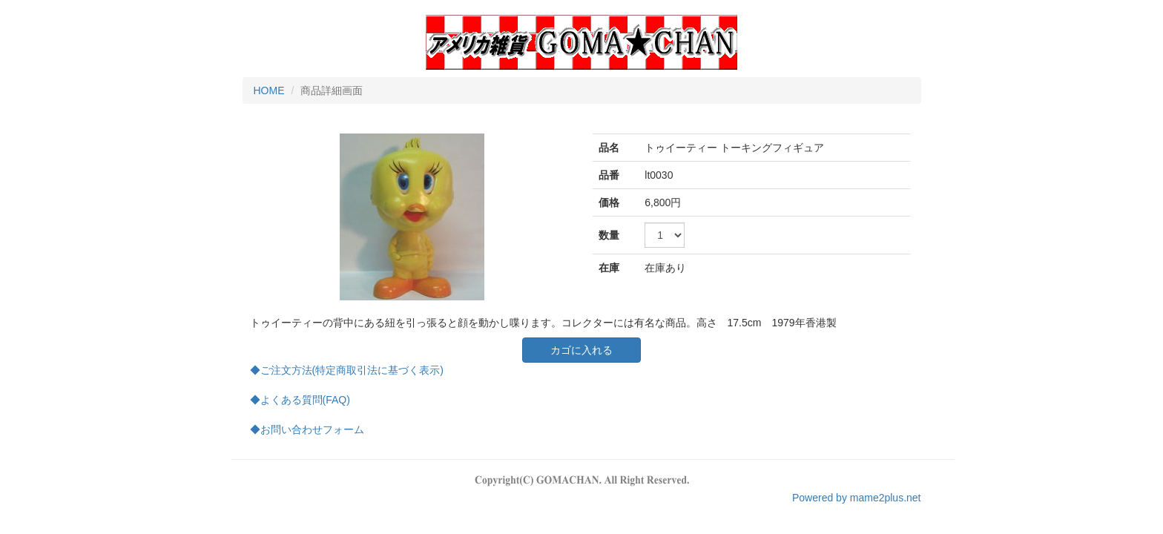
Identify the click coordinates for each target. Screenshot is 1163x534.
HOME (269, 90)
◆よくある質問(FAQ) (300, 400)
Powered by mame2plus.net (856, 498)
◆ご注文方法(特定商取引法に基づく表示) (347, 370)
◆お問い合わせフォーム (307, 429)
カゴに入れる (581, 350)
